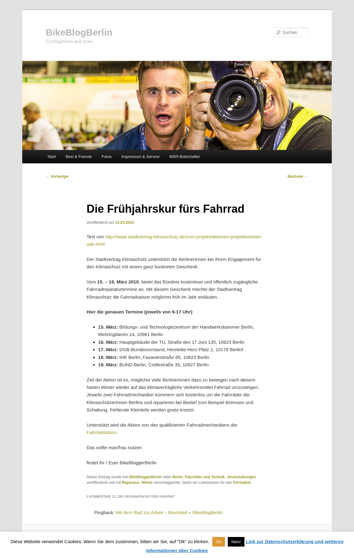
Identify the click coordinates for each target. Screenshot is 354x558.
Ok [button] (218, 541)
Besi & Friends (79, 156)
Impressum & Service (140, 156)
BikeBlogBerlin (79, 32)
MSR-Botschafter (184, 156)
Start (51, 156)
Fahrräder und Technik (205, 477)
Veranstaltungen (241, 477)
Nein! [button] (236, 541)
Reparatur (131, 482)
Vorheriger (57, 176)
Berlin (177, 477)
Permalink (242, 482)
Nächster (297, 176)
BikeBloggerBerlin (145, 477)
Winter (147, 482)
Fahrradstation (102, 432)
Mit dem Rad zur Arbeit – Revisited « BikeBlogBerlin (169, 512)
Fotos (106, 156)
